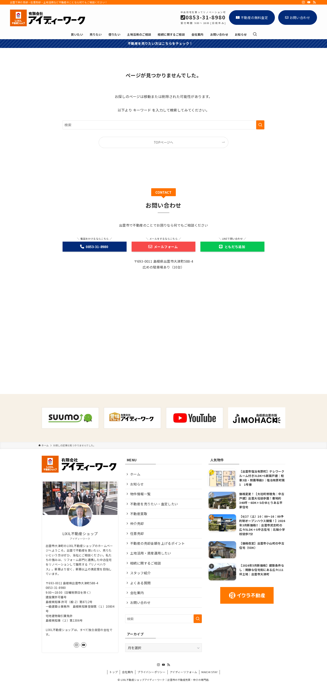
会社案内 (137, 592)
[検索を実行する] (260, 124)
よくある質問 (140, 582)
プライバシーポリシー (151, 672)
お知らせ (137, 484)
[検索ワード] (163, 124)
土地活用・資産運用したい (150, 553)
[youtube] (309, 2)
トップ (113, 672)
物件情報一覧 (140, 493)
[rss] (314, 2)
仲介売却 (137, 523)
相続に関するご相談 (145, 563)
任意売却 (137, 533)
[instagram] (303, 2)
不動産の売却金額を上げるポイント (157, 543)
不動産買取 (138, 513)
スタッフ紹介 (140, 572)
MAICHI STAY (209, 672)
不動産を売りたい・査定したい (154, 503)
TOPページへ (163, 142)
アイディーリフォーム (183, 672)
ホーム (135, 474)
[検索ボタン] (254, 34)
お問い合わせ (297, 17)
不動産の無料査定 (252, 17)
